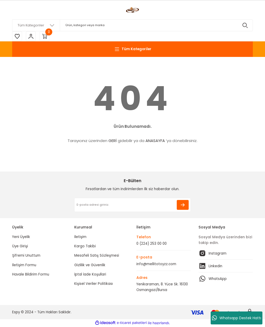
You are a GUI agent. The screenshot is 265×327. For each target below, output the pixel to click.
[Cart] (46, 36)
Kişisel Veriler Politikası (93, 284)
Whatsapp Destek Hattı (236, 318)
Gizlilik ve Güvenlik (89, 265)
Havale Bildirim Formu (30, 274)
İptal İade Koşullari (90, 274)
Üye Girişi (20, 246)
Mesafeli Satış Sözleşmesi (96, 256)
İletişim (80, 237)
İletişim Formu (24, 265)
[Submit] (183, 205)
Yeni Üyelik (21, 237)
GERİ (112, 141)
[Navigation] (132, 49)
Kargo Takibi (85, 246)
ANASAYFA (155, 141)
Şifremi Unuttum (26, 256)
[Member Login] (31, 36)
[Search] (132, 25)
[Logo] (132, 10)
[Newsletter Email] (132, 205)
